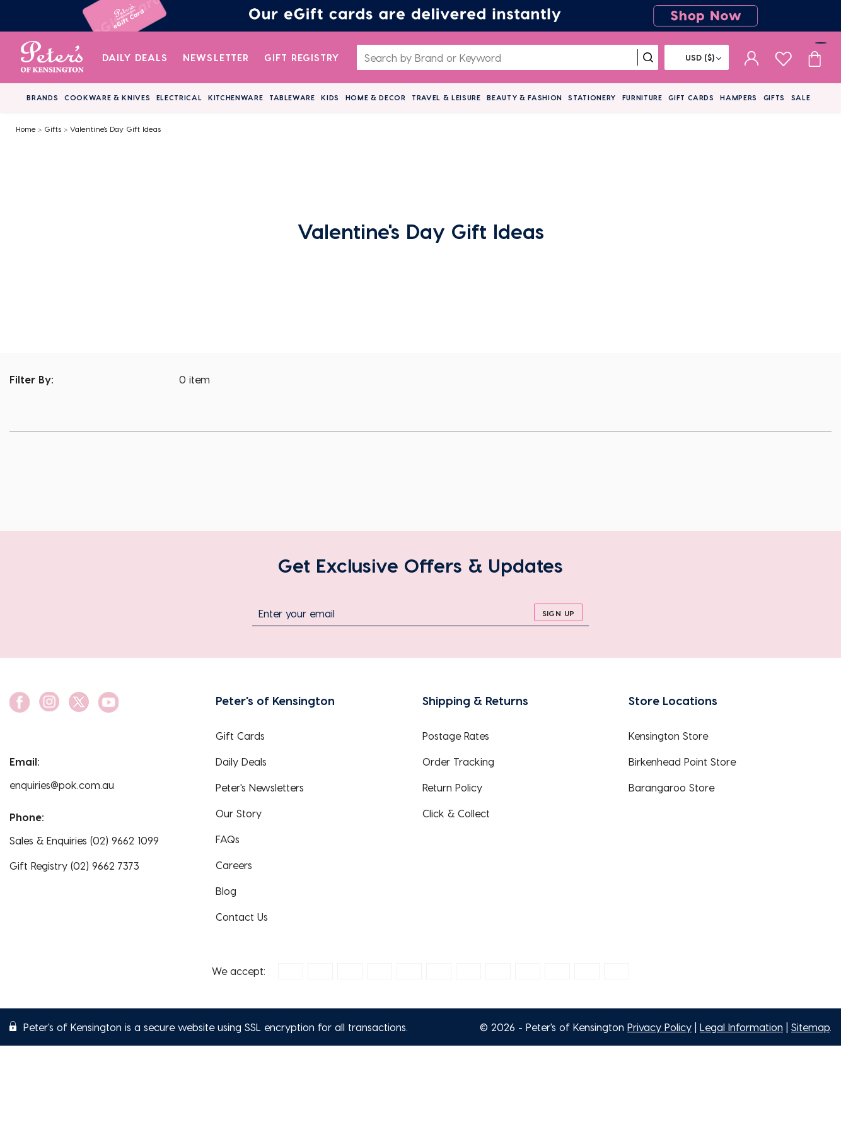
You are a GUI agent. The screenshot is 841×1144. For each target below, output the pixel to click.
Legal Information (741, 1027)
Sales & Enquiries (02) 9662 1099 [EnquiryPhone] (84, 840)
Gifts (774, 97)
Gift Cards (691, 97)
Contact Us (242, 917)
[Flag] (696, 57)
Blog (226, 891)
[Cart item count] (814, 57)
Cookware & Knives (107, 97)
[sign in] (752, 57)
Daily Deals (135, 57)
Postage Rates (455, 736)
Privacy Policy (659, 1027)
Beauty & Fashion (524, 97)
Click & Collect (456, 813)
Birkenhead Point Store (682, 762)
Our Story (239, 813)
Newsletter (216, 57)
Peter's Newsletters (260, 787)
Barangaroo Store (671, 787)
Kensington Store (668, 736)
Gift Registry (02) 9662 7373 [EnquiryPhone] (74, 866)
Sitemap (810, 1027)
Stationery (592, 97)
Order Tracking (458, 762)
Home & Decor (375, 97)
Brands (42, 97)
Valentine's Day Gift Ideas (115, 128)
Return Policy (452, 787)
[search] (648, 57)
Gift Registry (302, 57)
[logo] (52, 57)
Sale (801, 97)
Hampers (738, 97)
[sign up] (558, 612)
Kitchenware (235, 97)
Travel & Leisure (446, 97)
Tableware (292, 97)
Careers (234, 865)
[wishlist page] (783, 57)
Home (26, 128)
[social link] (19, 702)
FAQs (228, 839)
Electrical (179, 97)
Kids (330, 97)
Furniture (642, 97)
